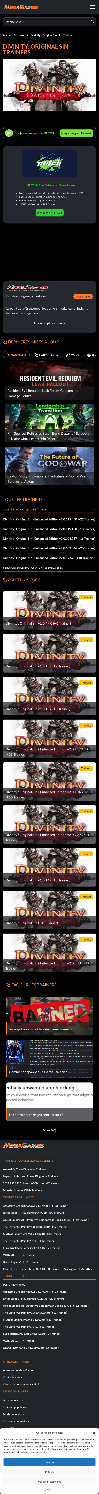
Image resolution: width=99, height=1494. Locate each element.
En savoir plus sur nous (49, 323)
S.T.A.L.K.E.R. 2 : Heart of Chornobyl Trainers (31, 1183)
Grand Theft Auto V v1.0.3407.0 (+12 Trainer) (31, 1347)
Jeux (21, 35)
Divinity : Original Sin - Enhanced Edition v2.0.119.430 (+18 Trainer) (49, 529)
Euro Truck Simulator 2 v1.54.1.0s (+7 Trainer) (31, 1247)
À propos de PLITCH (49, 212)
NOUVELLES (16, 354)
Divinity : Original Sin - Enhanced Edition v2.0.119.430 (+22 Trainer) (49, 519)
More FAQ (49, 1130)
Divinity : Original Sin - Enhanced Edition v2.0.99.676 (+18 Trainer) (48, 558)
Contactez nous (12, 1377)
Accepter (49, 1462)
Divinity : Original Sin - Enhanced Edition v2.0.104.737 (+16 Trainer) (49, 538)
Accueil (7, 35)
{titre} (48, 1489)
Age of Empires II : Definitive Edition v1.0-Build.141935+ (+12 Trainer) (46, 1219)
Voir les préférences (49, 1481)
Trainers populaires (15, 1407)
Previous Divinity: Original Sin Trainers (33, 568)
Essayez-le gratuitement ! (77, 133)
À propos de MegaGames (18, 1370)
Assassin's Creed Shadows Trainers (24, 1169)
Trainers (68, 35)
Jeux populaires (13, 1400)
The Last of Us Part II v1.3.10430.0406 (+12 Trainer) (35, 1226)
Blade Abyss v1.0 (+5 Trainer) (21, 1262)
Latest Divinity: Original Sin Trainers (25, 509)
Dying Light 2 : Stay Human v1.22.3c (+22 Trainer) (33, 1212)
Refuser (49, 1471)
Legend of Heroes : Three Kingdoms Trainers (30, 1176)
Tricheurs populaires (16, 1421)
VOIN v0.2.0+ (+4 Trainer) (19, 1254)
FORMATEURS (46, 354)
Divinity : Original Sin (44, 35)
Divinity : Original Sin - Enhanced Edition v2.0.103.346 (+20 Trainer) (49, 548)
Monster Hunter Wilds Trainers (22, 1190)
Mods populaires (13, 1414)
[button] (93, 1432)
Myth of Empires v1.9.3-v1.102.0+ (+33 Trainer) (32, 1233)
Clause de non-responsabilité (21, 1384)
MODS (72, 354)
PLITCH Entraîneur (15, 1284)
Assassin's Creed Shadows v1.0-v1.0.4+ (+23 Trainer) (36, 1205)
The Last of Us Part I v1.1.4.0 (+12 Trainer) (29, 1240)
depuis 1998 (83, 296)
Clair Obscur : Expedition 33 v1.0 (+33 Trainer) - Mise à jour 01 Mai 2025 (47, 1269)
